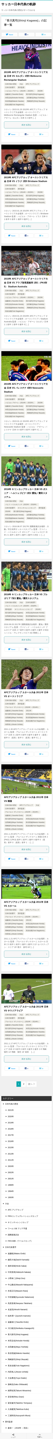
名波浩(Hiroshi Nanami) (17, 1309)
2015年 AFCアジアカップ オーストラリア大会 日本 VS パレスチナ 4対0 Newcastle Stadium (26, 388)
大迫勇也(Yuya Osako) (17, 1378)
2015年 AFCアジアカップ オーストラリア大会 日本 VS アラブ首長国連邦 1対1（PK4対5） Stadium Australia (26, 283)
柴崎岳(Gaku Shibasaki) (18, 1384)
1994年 (11, 1191)
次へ (30, 1084)
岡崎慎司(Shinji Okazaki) (36, 101)
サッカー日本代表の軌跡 (18, 4)
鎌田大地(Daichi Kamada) (18, 1260)
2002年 (11, 1172)
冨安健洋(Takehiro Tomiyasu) (20, 1403)
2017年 (11, 1135)
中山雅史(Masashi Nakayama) (20, 1285)
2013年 (11, 1154)
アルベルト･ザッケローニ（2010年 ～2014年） (22, 707)
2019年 (11, 1123)
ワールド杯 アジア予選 (17, 1228)
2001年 (11, 1179)
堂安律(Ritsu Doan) (16, 1397)
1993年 (11, 1197)
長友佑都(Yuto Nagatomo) (14, 104)
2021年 (11, 1110)
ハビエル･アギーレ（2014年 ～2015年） (20, 91)
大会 (21, 84)
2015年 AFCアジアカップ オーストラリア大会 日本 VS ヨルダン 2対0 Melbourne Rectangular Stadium (26, 76)
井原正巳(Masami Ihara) (18, 1291)
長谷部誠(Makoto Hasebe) (14, 101)
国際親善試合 (13, 1235)
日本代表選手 (10, 87)
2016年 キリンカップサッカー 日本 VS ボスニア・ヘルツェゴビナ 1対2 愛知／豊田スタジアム (26, 493)
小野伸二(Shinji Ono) (16, 1278)
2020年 (11, 1116)
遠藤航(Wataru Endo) (17, 1253)
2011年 (28, 711)
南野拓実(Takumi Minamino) (19, 1390)
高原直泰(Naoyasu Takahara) (20, 1303)
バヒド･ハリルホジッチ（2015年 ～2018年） (21, 504)
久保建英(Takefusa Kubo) (18, 1409)
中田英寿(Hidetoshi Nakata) (19, 1272)
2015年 (40, 91)
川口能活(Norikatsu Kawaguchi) (21, 1328)
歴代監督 (21, 87)
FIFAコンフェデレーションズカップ (23, 1216)
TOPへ (39, 1436)
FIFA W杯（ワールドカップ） (20, 1241)
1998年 (11, 1185)
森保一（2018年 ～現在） (18, 1428)
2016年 (7, 511)
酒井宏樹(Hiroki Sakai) (17, 1266)
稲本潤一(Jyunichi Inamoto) (19, 1316)
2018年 (11, 1129)
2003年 (11, 1166)
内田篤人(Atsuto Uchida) (14, 724)
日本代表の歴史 (10, 84)
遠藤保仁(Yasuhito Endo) (14, 94)
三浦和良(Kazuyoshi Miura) (19, 1415)
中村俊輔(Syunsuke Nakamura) (21, 1297)
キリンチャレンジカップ (27, 508)
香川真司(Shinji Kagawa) (35, 94)
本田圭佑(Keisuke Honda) (14, 98)
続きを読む (35, 125)
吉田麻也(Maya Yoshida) (35, 98)
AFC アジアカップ (32, 84)
